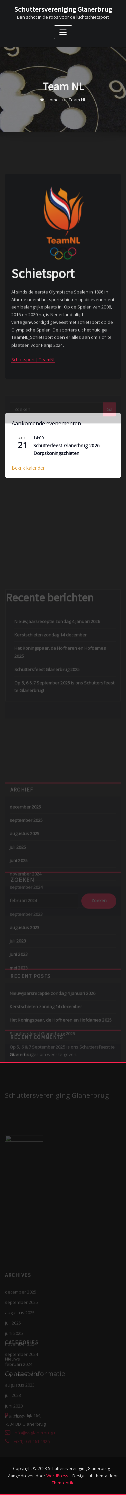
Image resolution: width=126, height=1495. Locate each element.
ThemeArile (63, 1483)
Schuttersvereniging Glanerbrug (63, 9)
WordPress (57, 1476)
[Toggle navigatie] (63, 32)
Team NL (77, 105)
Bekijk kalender (28, 467)
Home (53, 105)
